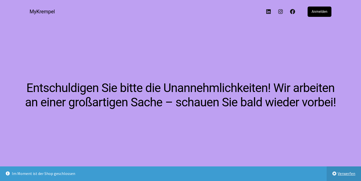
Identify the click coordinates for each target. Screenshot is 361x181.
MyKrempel (42, 12)
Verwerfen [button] (346, 173)
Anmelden (319, 12)
